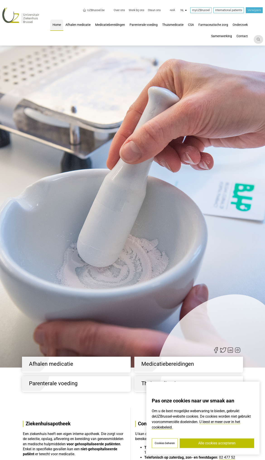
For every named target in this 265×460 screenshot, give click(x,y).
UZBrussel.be (94, 10)
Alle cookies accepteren (217, 443)
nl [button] (184, 10)
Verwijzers (254, 10)
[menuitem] (119, 10)
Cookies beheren (165, 443)
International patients (228, 10)
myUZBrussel (201, 10)
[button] (172, 10)
